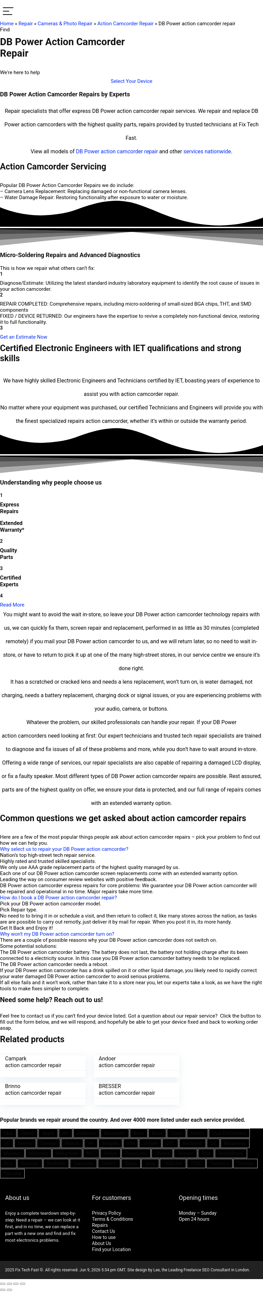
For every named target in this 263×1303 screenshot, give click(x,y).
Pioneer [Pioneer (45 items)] (185, 1153)
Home (6, 24)
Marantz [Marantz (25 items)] (12, 1153)
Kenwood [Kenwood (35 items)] (192, 1143)
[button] (131, 81)
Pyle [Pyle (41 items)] (206, 1153)
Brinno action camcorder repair (214, 1061)
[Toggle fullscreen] (16, 1283)
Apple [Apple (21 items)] (48, 1133)
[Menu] (8, 12)
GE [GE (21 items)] (7, 1143)
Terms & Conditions (112, 1218)
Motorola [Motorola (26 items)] (38, 1153)
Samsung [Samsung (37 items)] (83, 1163)
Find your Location (111, 1249)
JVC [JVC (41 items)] (170, 1143)
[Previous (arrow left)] (2, 1290)
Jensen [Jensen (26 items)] (150, 1143)
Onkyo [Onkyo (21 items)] (110, 1153)
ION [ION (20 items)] (131, 1143)
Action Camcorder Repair (125, 24)
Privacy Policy (106, 1212)
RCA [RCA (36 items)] (8, 1163)
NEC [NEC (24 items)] (91, 1153)
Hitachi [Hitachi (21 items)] (72, 1143)
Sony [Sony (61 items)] (150, 1163)
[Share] (9, 1283)
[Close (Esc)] (2, 1283)
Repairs (100, 1225)
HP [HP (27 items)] (91, 1143)
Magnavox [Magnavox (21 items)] (235, 1143)
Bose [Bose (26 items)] (139, 1133)
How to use (104, 1237)
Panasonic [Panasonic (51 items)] (136, 1153)
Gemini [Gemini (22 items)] (25, 1143)
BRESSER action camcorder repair (33, 1089)
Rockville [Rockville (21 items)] (56, 1163)
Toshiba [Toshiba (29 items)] (245, 1163)
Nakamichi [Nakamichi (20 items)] (67, 1153)
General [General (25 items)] (48, 1143)
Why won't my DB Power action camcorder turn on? (57, 934)
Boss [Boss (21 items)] (157, 1133)
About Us (101, 1243)
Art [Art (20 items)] (65, 1133)
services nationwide (207, 151)
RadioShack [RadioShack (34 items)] (230, 1153)
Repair (26, 24)
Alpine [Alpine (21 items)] (27, 1133)
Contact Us (103, 1231)
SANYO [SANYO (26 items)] (109, 1163)
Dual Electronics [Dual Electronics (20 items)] (229, 1133)
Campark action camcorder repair (33, 1061)
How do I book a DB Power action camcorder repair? (58, 898)
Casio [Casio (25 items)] (176, 1133)
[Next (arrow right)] (9, 1290)
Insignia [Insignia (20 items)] (110, 1143)
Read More (12, 605)
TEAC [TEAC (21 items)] (196, 1163)
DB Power (87, 151)
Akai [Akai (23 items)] (8, 1133)
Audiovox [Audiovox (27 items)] (86, 1133)
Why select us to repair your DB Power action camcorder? (64, 849)
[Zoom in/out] (22, 1283)
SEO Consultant (216, 1269)
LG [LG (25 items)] (213, 1143)
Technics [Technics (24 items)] (219, 1163)
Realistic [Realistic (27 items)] (30, 1163)
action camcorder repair (129, 151)
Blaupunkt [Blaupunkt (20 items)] (114, 1133)
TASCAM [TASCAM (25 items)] (173, 1163)
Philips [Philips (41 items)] (162, 1153)
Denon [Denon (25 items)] (197, 1133)
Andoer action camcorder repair (123, 1061)
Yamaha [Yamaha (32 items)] (12, 1173)
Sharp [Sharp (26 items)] (131, 1163)
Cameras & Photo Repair (65, 24)
